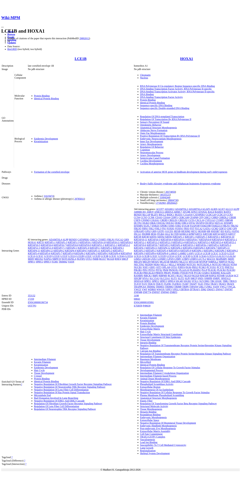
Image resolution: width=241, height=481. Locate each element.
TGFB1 (167, 284)
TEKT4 (151, 284)
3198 (136, 295)
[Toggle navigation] (2, 27)
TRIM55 (160, 286)
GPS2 (148, 231)
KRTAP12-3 (34, 248)
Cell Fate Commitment (151, 434)
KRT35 (224, 234)
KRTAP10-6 (47, 245)
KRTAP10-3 (126, 242)
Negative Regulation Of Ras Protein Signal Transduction (62, 392)
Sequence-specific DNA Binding (156, 105)
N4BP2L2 (213, 261)
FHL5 (158, 228)
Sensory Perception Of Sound (154, 122)
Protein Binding (42, 95)
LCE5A (129, 256)
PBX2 (195, 267)
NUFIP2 (81, 259)
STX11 (195, 281)
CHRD (214, 217)
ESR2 (178, 225)
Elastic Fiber (146, 400)
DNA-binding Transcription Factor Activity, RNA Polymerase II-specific (176, 89)
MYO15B (194, 261)
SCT (236, 275)
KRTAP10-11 (113, 242)
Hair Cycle (39, 370)
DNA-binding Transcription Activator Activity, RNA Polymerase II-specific (177, 91)
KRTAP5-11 (94, 250)
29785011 (79, 199)
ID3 (222, 231)
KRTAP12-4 (47, 248)
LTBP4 (193, 259)
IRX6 (153, 234)
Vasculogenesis (147, 439)
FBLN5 (137, 228)
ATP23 (194, 212)
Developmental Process (151, 370)
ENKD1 (156, 225)
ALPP (65, 239)
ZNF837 (156, 292)
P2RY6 (181, 267)
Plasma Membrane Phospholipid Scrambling (162, 395)
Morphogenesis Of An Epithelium (156, 389)
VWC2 (223, 286)
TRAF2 (222, 284)
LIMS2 (137, 259)
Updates (11, 42)
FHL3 (151, 228)
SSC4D (179, 281)
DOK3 (178, 223)
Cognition (145, 149)
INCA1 (137, 234)
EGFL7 (147, 225)
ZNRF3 (173, 292)
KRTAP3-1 (95, 248)
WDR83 (152, 289)
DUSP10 (200, 223)
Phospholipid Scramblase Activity (157, 384)
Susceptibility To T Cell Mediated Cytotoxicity (163, 445)
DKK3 (153, 223)
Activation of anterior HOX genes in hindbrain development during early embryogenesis (183, 172)
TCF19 (137, 284)
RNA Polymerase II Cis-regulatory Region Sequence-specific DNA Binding (177, 86)
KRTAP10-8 (72, 245)
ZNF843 (165, 292)
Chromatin (145, 75)
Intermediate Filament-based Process (158, 376)
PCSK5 (202, 267)
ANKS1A (159, 212)
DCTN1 (138, 223)
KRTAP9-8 (126, 253)
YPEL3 (176, 289)
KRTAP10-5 (34, 245)
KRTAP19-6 (140, 245)
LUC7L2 (201, 259)
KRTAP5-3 (118, 250)
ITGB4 (160, 234)
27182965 (161, 203)
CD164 (166, 217)
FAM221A (216, 225)
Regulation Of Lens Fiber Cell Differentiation (56, 406)
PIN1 (145, 270)
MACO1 (211, 259)
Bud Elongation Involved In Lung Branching (56, 398)
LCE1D (48, 256)
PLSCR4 (138, 272)
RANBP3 (138, 275)
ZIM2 (203, 289)
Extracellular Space (149, 420)
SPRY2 (39, 261)
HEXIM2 (185, 231)
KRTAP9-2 (91, 253)
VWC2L (231, 286)
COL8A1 (155, 220)
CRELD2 (183, 220)
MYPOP (203, 261)
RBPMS (163, 275)
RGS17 (102, 259)
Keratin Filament (42, 362)
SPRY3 (47, 261)
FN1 (164, 228)
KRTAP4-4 (70, 250)
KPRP (192, 234)
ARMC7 (178, 212)
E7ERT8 (138, 305)
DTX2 (192, 223)
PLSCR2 (221, 270)
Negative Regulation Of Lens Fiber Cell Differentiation (61, 389)
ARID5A (168, 212)
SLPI (187, 278)
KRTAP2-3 (71, 248)
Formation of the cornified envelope (51, 172)
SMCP (125, 259)
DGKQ (146, 223)
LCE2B (80, 256)
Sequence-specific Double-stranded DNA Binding (164, 108)
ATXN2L (202, 212)
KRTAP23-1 (189, 245)
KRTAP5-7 (56, 253)
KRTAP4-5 (82, 250)
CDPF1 (174, 217)
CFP (201, 217)
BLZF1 (154, 214)
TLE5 (200, 284)
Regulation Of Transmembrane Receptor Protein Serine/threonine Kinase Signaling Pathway (185, 353)
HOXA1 (186, 59)
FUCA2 (119, 239)
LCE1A (31, 256)
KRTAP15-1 (230, 242)
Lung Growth (146, 448)
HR (208, 231)
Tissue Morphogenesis (151, 409)
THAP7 (193, 284)
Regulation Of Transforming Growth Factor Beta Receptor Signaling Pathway (178, 403)
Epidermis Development (46, 138)
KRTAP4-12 (47, 250)
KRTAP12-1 (111, 245)
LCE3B (104, 256)
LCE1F (64, 256)
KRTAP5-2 (106, 250)
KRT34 (216, 234)
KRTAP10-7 (59, 245)
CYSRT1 (102, 239)
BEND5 (73, 239)
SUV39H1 (204, 281)
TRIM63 (169, 286)
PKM (165, 270)
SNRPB (208, 278)
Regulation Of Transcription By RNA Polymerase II (165, 119)
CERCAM (184, 217)
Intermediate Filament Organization (157, 356)
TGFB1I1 (177, 284)
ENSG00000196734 (38, 302)
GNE (229, 228)
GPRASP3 (139, 231)
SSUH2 (187, 281)
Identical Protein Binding (46, 98)
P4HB (96, 259)
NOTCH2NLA (68, 259)
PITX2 (159, 270)
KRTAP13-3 (204, 242)
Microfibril (145, 362)
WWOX (160, 289)
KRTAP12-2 (124, 245)
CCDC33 (221, 214)
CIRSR (232, 217)
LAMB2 (182, 253)
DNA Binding (147, 94)
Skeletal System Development (155, 453)
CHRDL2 (223, 217)
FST (192, 228)
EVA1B (185, 225)
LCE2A (72, 256)
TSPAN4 (193, 286)
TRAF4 (230, 284)
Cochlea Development (151, 161)
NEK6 (156, 264)
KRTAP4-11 (34, 250)
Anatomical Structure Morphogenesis (158, 127)
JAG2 (167, 234)
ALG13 (229, 209)
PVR (190, 272)
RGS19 (188, 275)
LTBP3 (185, 259)
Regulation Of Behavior (152, 147)
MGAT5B (164, 261)
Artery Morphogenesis (151, 144)
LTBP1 (178, 259)
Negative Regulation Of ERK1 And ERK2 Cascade (59, 400)
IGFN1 (235, 231)
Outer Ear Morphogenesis (152, 133)
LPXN (170, 259)
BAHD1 (219, 212)
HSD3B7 (215, 231)
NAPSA (48, 259)
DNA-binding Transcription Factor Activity (161, 97)
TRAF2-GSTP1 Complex (152, 436)
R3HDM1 (215, 272)
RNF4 (118, 259)
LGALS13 (220, 256)
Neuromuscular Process (151, 152)
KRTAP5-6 (45, 253)
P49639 (146, 305)
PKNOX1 (174, 270)
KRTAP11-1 (98, 245)
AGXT (221, 209)
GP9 (234, 228)
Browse (11, 34)
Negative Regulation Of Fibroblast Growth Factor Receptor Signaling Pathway (73, 384)
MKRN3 (174, 261)
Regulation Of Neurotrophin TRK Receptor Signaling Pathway (65, 409)
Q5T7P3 (32, 305)
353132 (31, 295)
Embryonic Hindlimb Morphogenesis (158, 425)
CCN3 (229, 214)
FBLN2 (234, 225)
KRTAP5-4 (33, 253)
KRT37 (231, 234)
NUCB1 (138, 267)
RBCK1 (148, 275)
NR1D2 (226, 264)
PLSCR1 (212, 270)
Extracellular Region (150, 387)
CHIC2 (93, 239)
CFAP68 (194, 217)
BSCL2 (162, 214)
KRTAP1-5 (73, 242)
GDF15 (222, 228)
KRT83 (168, 237)
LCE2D (96, 256)
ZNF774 (147, 292)
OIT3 (159, 267)
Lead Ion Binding (148, 442)
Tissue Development (44, 373)
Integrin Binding (148, 342)
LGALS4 (230, 256)
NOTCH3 (217, 264)
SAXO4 (229, 275)
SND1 (201, 278)
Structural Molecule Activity (154, 406)
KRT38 (137, 237)
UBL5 (202, 286)
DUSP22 (209, 223)
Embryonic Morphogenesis (153, 417)
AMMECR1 (140, 212)
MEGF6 (138, 261)
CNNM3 (145, 220)
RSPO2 (213, 275)
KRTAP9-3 (103, 253)
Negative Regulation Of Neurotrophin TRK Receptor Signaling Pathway (69, 387)
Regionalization (148, 450)
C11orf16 (188, 214)
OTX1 (89, 259)
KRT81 (153, 237)
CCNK (151, 217)
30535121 (165, 194)
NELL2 (172, 264)
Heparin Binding (148, 412)
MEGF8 (146, 261)
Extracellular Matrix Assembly (155, 431)
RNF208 (204, 275)
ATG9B (186, 212)
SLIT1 (174, 278)
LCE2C (88, 256)
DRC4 (185, 223)
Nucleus (144, 77)
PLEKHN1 (195, 270)
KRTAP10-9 (85, 245)
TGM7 (185, 284)
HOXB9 (202, 231)
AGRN (214, 209)
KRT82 (161, 237)
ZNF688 (138, 292)
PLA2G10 (184, 270)
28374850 (170, 192)
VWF (144, 289)
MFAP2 (155, 261)
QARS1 (206, 272)
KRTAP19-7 (153, 245)
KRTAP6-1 (197, 250)
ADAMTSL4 (55, 239)
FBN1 (145, 228)
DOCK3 (170, 223)
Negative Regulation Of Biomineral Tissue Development (168, 423)
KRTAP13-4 (217, 242)
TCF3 (144, 284)
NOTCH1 (191, 264)
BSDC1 (170, 214)
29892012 (84, 38)
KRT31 (40, 242)
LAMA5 (173, 253)
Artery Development (150, 155)
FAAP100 (195, 225)
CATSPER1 (83, 239)
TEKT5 (159, 284)
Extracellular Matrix (150, 328)
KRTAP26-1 (202, 245)
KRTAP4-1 (118, 248)
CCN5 (144, 217)
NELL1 (164, 264)
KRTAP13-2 (191, 242)
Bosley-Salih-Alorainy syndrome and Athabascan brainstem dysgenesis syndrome (180, 183)
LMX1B (146, 259)
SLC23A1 (165, 278)
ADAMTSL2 (181, 209)
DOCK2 (161, 223)
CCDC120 (210, 214)
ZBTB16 (184, 289)
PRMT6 (159, 272)
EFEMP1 (228, 223)
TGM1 (54, 261)
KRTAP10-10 (99, 242)
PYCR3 (197, 272)
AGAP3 (206, 209)
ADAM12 (169, 209)
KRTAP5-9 (68, 253)
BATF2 (227, 212)
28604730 (173, 200)
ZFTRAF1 (195, 289)
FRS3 (186, 228)
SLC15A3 (154, 278)
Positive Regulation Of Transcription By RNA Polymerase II (170, 136)
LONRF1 (162, 259)
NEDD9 (149, 264)
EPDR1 (164, 225)
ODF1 (152, 267)
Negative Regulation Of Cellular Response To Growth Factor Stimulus (175, 392)
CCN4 (137, 217)
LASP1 (190, 253)
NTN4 (233, 264)
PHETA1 (229, 267)
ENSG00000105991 (144, 302)
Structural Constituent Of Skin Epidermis (160, 337)
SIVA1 (145, 278)
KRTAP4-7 (211, 248)
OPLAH (166, 267)
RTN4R (221, 275)
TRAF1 (214, 284)
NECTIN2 (139, 264)
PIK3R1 (138, 270)
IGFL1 (228, 231)
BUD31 (179, 214)
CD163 (158, 217)
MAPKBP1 (221, 259)
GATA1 (207, 228)
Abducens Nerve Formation (153, 130)
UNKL (208, 286)
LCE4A (121, 256)
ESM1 (171, 225)
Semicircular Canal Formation (155, 158)
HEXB (177, 231)
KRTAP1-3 (61, 242)
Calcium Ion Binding (150, 351)
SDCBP (138, 278)
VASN (71, 261)
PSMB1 (176, 272)
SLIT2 (181, 278)
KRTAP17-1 (59, 248)
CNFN (137, 220)
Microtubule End (42, 395)
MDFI (31, 259)
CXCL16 (199, 220)
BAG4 (211, 212)
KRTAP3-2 (106, 248)
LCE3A (170, 256)
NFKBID (181, 264)
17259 (31, 299)
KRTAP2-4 (83, 248)
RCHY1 (172, 275)
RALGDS (226, 272)
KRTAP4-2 (59, 250)
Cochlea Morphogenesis (152, 163)
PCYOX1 (211, 267)
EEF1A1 (219, 223)
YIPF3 (168, 289)
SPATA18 (138, 281)
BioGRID (12, 49)
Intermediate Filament (45, 359)
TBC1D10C (216, 281)
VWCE (137, 289)
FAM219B (205, 225)
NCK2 (231, 261)
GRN (126, 239)
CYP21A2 (210, 220)
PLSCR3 (231, 270)
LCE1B (80, 59)
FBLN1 (111, 239)
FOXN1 (179, 228)
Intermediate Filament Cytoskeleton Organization (164, 373)
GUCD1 (169, 231)
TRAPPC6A (140, 286)
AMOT (150, 212)
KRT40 (145, 237)
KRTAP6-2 (209, 250)
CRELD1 (173, 220)
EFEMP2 (138, 225)
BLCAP (146, 214)
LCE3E (194, 256)
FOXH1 (171, 228)
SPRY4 (171, 281)
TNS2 (207, 284)
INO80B (146, 234)
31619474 (48, 196)
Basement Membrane (150, 359)
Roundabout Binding (150, 414)
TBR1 (226, 281)
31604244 (165, 197)
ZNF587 (229, 289)
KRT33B (207, 234)
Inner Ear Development (151, 141)
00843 (137, 299)
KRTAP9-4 (114, 253)
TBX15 (233, 281)
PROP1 (167, 272)
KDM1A (183, 234)
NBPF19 (56, 259)
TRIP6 (185, 286)
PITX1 (151, 270)
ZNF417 (219, 289)
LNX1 (153, 259)
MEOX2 (39, 259)
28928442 (171, 203)
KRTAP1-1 (50, 242)
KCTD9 (175, 234)
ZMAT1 (211, 289)
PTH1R (184, 272)
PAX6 (189, 267)
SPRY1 (31, 261)
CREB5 (164, 220)
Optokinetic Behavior (150, 125)
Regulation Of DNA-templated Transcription (162, 116)
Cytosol (38, 376)
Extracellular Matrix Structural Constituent (161, 334)
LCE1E (56, 256)
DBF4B (229, 220)
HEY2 (194, 231)
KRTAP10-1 (85, 242)
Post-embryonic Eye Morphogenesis (158, 428)
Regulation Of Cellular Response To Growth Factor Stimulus (170, 367)
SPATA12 (226, 278)
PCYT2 (220, 267)
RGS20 (110, 259)
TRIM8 (178, 286)
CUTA (191, 220)
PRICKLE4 (149, 272)
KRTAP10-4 (167, 239)
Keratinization (41, 141)
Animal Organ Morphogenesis (155, 378)
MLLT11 (183, 261)
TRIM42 (63, 261)
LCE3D (186, 256)
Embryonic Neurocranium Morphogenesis (161, 138)
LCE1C (39, 256)
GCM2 (214, 228)
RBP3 (155, 275)
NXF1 (145, 267)
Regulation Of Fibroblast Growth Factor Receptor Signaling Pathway (68, 403)
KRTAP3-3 (225, 245)
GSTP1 (160, 231)
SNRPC (217, 278)
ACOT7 (160, 209)
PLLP (204, 270)
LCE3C (113, 256)
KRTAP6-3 (79, 253)
